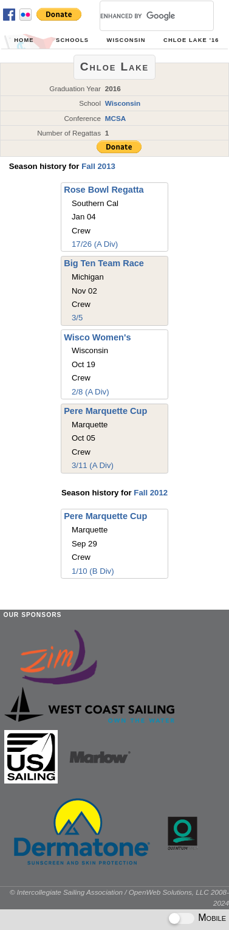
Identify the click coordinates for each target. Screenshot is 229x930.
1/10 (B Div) (93, 571)
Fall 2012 (151, 492)
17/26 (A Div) (95, 244)
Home (23, 40)
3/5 (77, 317)
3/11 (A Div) (93, 465)
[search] (142, 16)
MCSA (115, 118)
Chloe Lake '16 (191, 40)
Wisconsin (126, 40)
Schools (72, 40)
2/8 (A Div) (90, 391)
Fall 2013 (98, 166)
